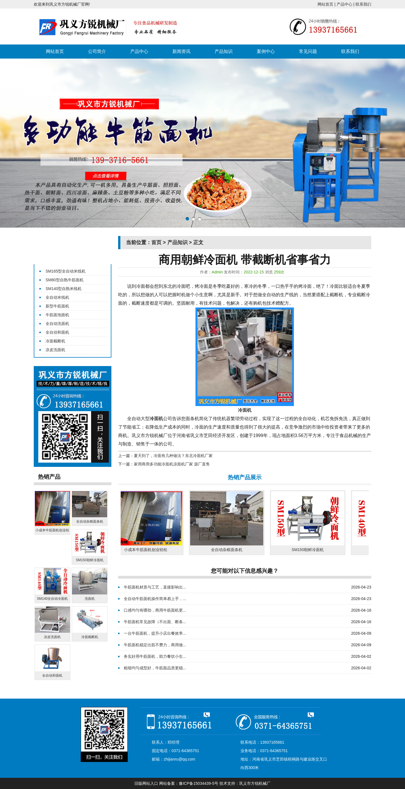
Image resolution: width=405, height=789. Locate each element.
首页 (156, 242)
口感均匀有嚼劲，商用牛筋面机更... (155, 610)
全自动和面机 (57, 332)
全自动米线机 (57, 297)
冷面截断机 (55, 341)
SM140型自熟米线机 (64, 288)
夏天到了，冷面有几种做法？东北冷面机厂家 (173, 455)
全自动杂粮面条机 (228, 549)
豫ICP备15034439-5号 (198, 783)
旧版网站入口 (146, 783)
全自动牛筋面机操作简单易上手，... (155, 598)
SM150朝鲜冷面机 (309, 549)
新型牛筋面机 (57, 306)
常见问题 (308, 51)
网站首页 (325, 4)
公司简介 (97, 51)
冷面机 (156, 418)
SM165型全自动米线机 (66, 271)
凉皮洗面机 (55, 349)
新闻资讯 (181, 51)
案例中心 (266, 51)
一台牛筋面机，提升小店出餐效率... (155, 633)
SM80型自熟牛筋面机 (65, 280)
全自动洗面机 (57, 323)
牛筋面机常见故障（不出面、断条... (155, 621)
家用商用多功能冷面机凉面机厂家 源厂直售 (172, 464)
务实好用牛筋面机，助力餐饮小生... (155, 656)
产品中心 (344, 4)
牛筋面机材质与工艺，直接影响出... (155, 587)
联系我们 (363, 4)
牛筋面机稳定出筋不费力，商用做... (155, 645)
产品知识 (224, 51)
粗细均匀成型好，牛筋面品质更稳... (155, 668)
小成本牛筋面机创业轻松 (147, 549)
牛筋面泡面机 (57, 315)
